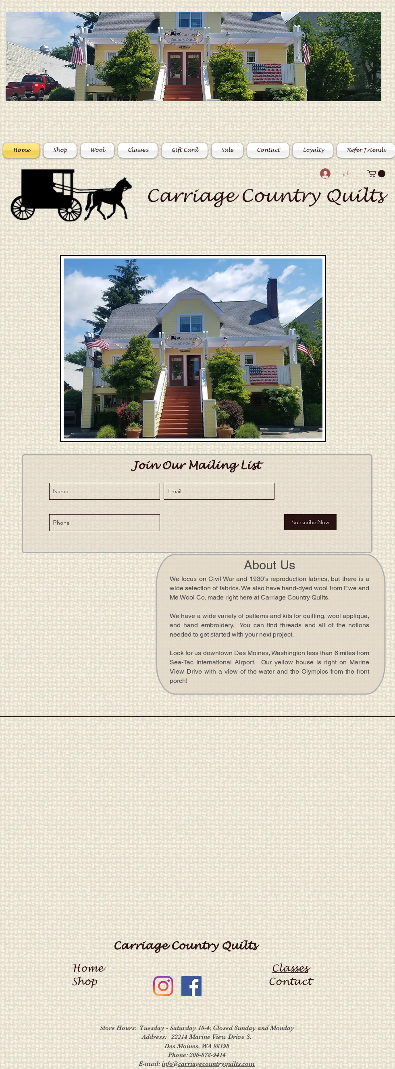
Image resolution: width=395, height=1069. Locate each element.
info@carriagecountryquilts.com (208, 1063)
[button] (376, 173)
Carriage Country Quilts (264, 196)
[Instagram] (163, 986)
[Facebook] (191, 986)
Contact (290, 981)
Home (87, 968)
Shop (87, 981)
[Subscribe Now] (310, 522)
